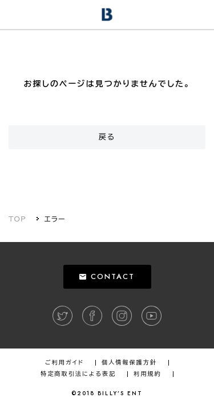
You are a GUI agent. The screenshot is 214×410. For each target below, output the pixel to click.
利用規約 (147, 374)
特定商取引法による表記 (78, 374)
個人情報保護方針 (129, 363)
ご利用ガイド (64, 363)
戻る (107, 137)
